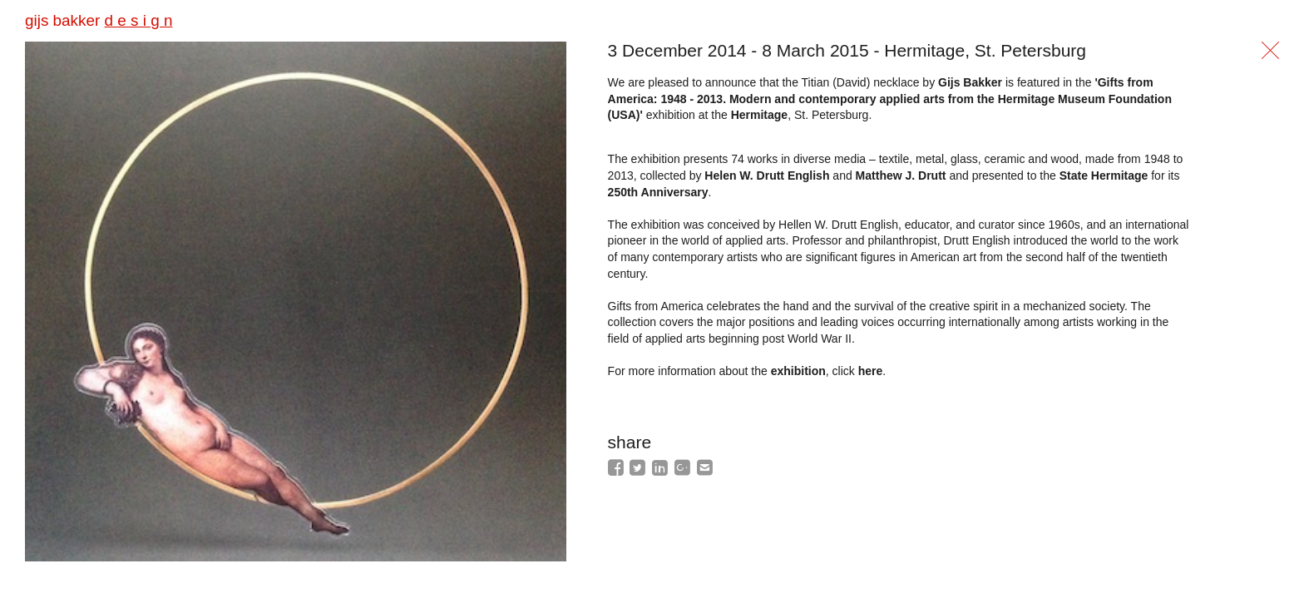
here (870, 371)
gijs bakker (98, 20)
